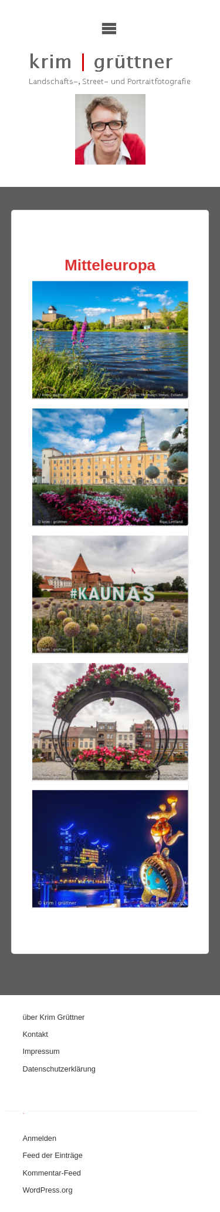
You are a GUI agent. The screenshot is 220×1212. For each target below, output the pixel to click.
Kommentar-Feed (51, 1173)
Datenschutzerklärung (58, 1068)
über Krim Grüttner (53, 1017)
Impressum (40, 1051)
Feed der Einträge (52, 1155)
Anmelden (39, 1138)
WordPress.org (47, 1190)
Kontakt (35, 1034)
